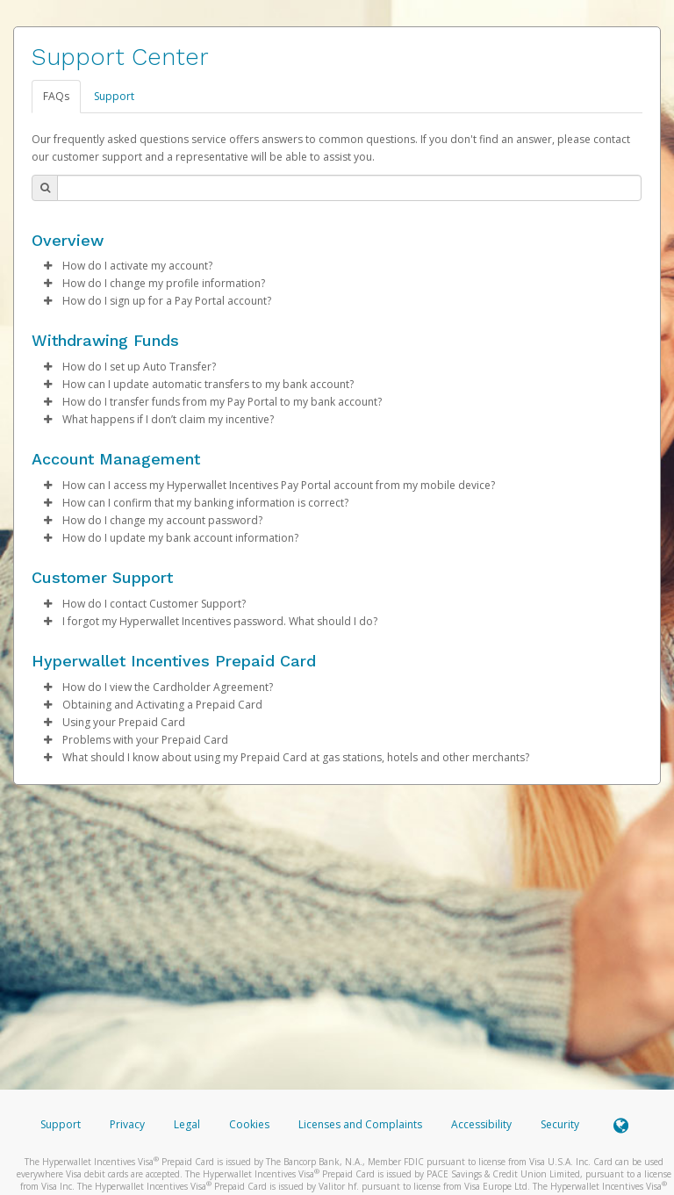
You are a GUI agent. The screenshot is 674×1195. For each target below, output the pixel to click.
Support (114, 96)
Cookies (249, 1124)
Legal (187, 1124)
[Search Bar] (349, 188)
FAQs (56, 96)
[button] (47, 266)
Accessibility (481, 1124)
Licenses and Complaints (361, 1124)
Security (560, 1124)
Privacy (127, 1124)
